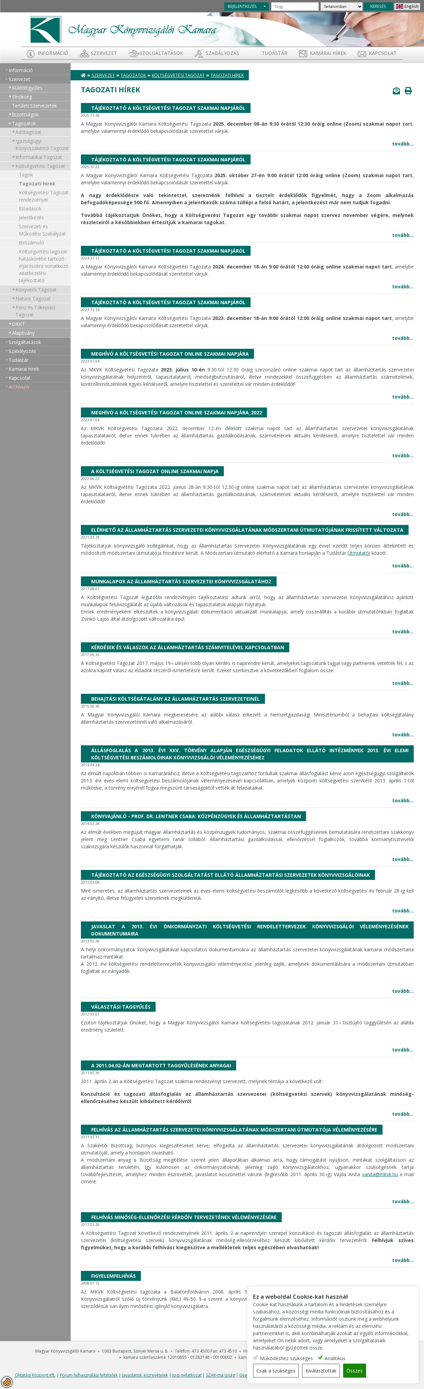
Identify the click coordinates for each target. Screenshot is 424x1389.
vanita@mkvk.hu (380, 1174)
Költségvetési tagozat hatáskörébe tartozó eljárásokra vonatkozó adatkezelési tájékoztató (44, 266)
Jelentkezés (31, 217)
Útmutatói (359, 553)
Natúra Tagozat (33, 298)
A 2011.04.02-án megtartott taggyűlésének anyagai (161, 1065)
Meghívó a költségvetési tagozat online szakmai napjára (170, 354)
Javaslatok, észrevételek (145, 1375)
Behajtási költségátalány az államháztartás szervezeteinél (175, 699)
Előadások (30, 208)
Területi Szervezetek (34, 105)
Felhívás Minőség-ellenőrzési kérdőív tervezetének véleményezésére (184, 1217)
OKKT (18, 324)
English (411, 6)
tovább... (403, 143)
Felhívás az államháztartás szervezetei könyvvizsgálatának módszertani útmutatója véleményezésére (234, 1129)
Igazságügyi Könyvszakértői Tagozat (42, 144)
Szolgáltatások (161, 53)
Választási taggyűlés (120, 1006)
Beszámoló (31, 242)
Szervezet (104, 53)
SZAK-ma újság (220, 1375)
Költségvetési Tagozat (40, 166)
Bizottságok (25, 114)
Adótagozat (28, 132)
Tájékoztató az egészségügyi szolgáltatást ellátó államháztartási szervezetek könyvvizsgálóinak (230, 875)
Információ (53, 53)
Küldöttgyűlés (27, 87)
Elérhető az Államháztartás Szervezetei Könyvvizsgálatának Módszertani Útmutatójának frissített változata (247, 530)
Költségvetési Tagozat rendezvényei (44, 196)
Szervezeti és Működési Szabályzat (42, 230)
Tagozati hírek (37, 183)
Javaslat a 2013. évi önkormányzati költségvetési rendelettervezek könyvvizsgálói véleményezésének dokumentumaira (250, 930)
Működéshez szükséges (286, 1358)
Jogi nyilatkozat (187, 1375)
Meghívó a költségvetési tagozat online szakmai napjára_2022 (176, 412)
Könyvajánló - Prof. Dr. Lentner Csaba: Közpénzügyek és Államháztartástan (196, 816)
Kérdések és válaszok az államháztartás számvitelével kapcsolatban (187, 647)
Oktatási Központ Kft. (35, 1375)
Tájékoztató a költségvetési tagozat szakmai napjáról (168, 251)
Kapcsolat (383, 53)
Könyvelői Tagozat (36, 289)
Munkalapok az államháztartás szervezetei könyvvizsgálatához (181, 581)
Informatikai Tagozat (38, 157)
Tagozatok (24, 123)
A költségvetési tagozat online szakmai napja (155, 471)
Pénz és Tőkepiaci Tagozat (35, 311)
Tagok (26, 174)
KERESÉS (378, 6)
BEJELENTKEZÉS (242, 6)
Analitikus (335, 1358)
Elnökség (22, 96)
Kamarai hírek (328, 53)
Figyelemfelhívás (113, 1276)
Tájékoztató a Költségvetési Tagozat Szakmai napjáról (168, 108)
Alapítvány (23, 333)
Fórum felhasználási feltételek (89, 1375)
